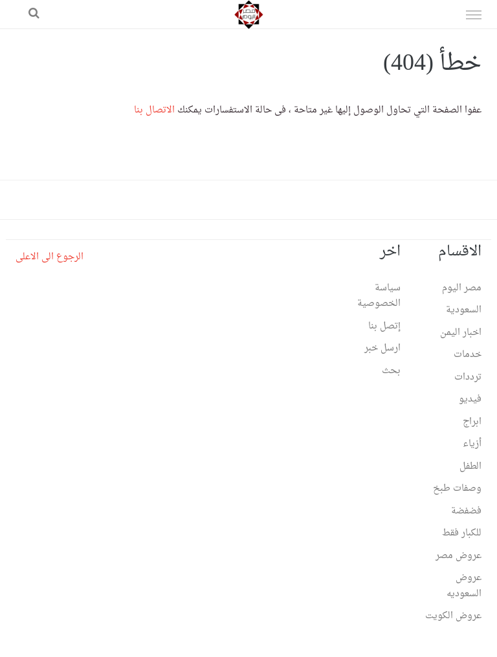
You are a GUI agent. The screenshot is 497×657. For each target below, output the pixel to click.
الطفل (470, 466)
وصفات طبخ (457, 488)
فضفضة (466, 511)
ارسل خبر (382, 348)
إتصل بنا (384, 326)
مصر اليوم (461, 288)
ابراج (472, 422)
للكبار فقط (461, 533)
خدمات (467, 354)
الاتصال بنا (154, 110)
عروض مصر (458, 556)
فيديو (470, 399)
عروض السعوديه (464, 586)
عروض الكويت (453, 616)
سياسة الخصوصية (379, 296)
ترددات (467, 377)
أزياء (472, 444)
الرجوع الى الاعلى (49, 257)
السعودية (463, 310)
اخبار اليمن (460, 332)
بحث (391, 371)
